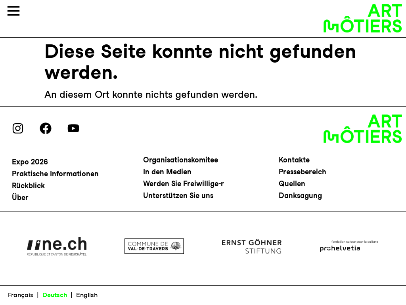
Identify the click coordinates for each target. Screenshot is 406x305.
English (87, 295)
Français (20, 295)
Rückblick (28, 185)
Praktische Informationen (55, 174)
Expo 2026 (30, 162)
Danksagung (300, 195)
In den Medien (167, 172)
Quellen (292, 183)
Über (20, 197)
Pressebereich (302, 172)
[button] (13, 12)
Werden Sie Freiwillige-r (183, 183)
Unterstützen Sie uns (178, 195)
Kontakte (294, 160)
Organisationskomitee (180, 160)
